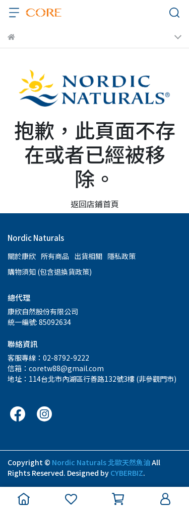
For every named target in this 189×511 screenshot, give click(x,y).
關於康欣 (22, 256)
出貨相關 (88, 256)
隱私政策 (121, 256)
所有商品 (55, 256)
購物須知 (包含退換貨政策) (50, 272)
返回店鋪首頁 (95, 204)
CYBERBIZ (126, 473)
